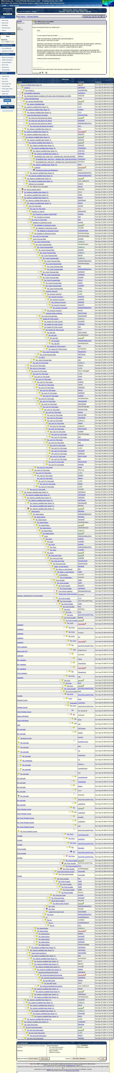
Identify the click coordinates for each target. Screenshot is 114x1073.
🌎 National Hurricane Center (8, 107)
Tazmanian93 (82, 316)
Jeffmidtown (82, 200)
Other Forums (67, 10)
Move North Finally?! (58, 901)
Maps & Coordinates (8, 57)
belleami (81, 156)
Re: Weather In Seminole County (45, 225)
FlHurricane (7, 9)
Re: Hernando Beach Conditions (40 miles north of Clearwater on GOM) (47, 96)
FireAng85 (81, 871)
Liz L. (80, 126)
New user (62, 11)
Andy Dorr (81, 151)
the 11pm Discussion (31, 1024)
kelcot (80, 1005)
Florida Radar (6, 70)
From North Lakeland (65, 591)
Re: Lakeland (21, 660)
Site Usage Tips (6, 83)
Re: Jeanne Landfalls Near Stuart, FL (36, 107)
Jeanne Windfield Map (31, 99)
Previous (85, 16)
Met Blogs (5, 25)
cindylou (80, 214)
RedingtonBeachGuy (85, 123)
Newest (8, 48)
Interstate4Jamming (84, 591)
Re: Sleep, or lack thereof (64, 569)
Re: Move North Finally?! (61, 903)
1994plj (80, 969)
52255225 (81, 272)
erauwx (80, 412)
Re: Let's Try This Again (37, 209)
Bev (79, 569)
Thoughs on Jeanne (37, 211)
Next (98, 16)
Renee (80, 786)
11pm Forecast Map (39, 239)
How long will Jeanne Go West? (37, 115)
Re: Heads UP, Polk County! (53, 321)
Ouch (46, 536)
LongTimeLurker (83, 835)
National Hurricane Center (72, 1070)
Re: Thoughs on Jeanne (42, 217)
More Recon (5, 67)
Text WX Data (6, 86)
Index (92, 16)
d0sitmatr (81, 302)
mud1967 (81, 285)
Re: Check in (30, 90)
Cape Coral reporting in (39, 953)
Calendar (88, 11)
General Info (5, 76)
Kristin (80, 195)
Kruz (79, 606)
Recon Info (5, 64)
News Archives (6, 28)
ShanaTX (81, 134)
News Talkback (21, 16)
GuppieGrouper (83, 230)
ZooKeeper (81, 159)
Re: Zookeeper (27, 760)
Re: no (49, 920)
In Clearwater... (63, 575)
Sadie (80, 572)
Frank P (80, 184)
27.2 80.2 (42, 357)
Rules (82, 11)
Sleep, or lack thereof (61, 566)
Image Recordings (7, 60)
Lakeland (37, 167)
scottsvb (80, 109)
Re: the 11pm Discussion (34, 1027)
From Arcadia (60, 580)
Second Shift (82, 415)
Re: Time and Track (55, 555)
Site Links (4, 78)
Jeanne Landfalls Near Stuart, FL (31, 85)
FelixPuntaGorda (83, 440)
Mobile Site (5, 93)
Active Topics (83, 10)
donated (49, 1069)
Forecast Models (6, 62)
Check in (27, 87)
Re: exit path (21, 729)
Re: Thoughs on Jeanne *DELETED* (45, 214)
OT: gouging (55, 341)
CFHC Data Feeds (7, 88)
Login (4, 5)
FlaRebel (81, 1038)
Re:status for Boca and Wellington (47, 170)
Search (4, 30)
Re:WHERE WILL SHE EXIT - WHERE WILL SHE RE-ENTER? (55, 156)
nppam (80, 283)
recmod (80, 206)
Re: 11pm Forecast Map (42, 242)
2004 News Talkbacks (32, 16)
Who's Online (70, 11)
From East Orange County (65, 871)
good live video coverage (54, 313)
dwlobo (80, 733)
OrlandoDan (82, 148)
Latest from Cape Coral (56, 912)
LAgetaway (81, 1021)
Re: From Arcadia (63, 583)
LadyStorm (81, 87)
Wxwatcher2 (82, 211)
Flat (103, 16)
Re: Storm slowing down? (32, 189)
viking (80, 357)
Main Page (5, 20)
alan (79, 217)
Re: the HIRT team (49, 980)
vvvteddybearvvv (83, 917)
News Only (5, 23)
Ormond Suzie (82, 115)
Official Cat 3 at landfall (36, 184)
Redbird (80, 475)
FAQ (77, 11)
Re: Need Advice (38, 514)
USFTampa (81, 354)
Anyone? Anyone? (51, 291)
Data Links (5, 81)
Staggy (80, 423)
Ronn (80, 164)
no (46, 917)
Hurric (80, 659)
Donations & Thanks (8, 51)
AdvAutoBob (82, 404)
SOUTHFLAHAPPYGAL (86, 615)
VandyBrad (81, 418)
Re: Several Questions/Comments (51, 975)
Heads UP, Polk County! (50, 319)
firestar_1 (81, 764)
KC (79, 637)
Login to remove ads (7, 110)
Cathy (80, 583)
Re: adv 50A (51, 332)
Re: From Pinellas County (25, 818)
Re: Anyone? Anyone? (54, 294)
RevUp (19, 21)
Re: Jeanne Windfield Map (34, 101)
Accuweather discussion (32, 93)
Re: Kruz (67, 609)
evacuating (73, 703)
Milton (64, 5)
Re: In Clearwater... (66, 577)
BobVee (80, 617)
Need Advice (35, 511)
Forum (4, 48)
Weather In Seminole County (42, 222)
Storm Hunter (82, 313)
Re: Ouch (49, 539)
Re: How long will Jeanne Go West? (40, 118)
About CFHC (5, 91)
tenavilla (80, 239)
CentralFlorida (82, 90)
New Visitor (14, 5)
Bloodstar (81, 511)
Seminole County (26, 738)
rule (79, 677)
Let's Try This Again (35, 206)
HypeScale (4, 39)
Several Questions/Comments (48, 972)
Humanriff (81, 120)
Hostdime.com (71, 1065)
